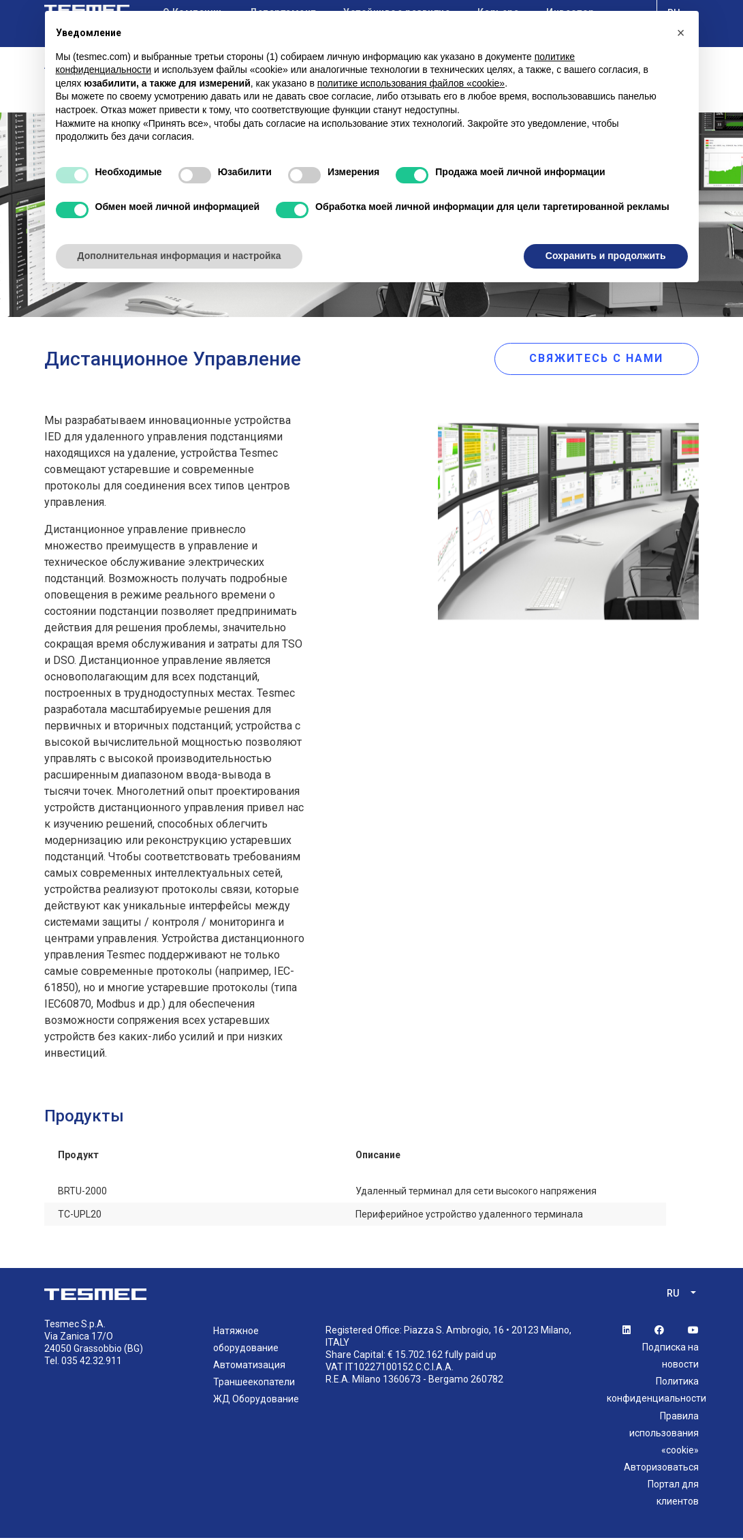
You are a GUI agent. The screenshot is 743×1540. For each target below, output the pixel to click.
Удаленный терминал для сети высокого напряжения (476, 1193)
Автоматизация (249, 1367)
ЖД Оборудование (256, 1401)
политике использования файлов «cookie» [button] (411, 83)
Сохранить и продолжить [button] (606, 255)
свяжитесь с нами (603, 358)
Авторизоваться (661, 1469)
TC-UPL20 (79, 1216)
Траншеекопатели (254, 1384)
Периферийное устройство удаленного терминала (469, 1216)
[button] (681, 33)
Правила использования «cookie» (664, 1435)
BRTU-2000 (82, 1193)
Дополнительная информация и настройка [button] (179, 255)
